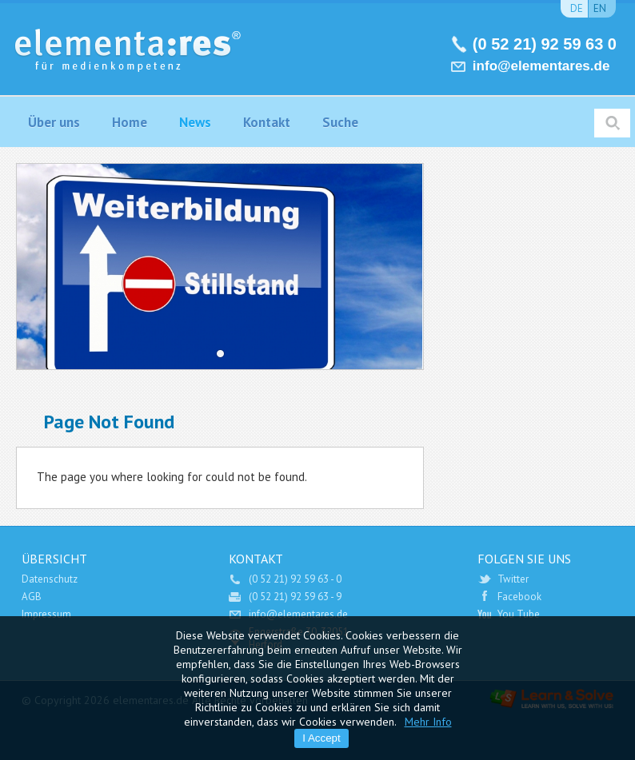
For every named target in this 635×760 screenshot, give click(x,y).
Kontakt (266, 122)
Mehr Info (428, 721)
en (599, 8)
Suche (340, 122)
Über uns (54, 122)
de (576, 8)
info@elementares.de (541, 66)
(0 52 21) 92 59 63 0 (545, 44)
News (195, 122)
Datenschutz (50, 579)
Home (129, 122)
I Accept (321, 738)
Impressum (46, 614)
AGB (32, 596)
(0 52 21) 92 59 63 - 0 (295, 579)
